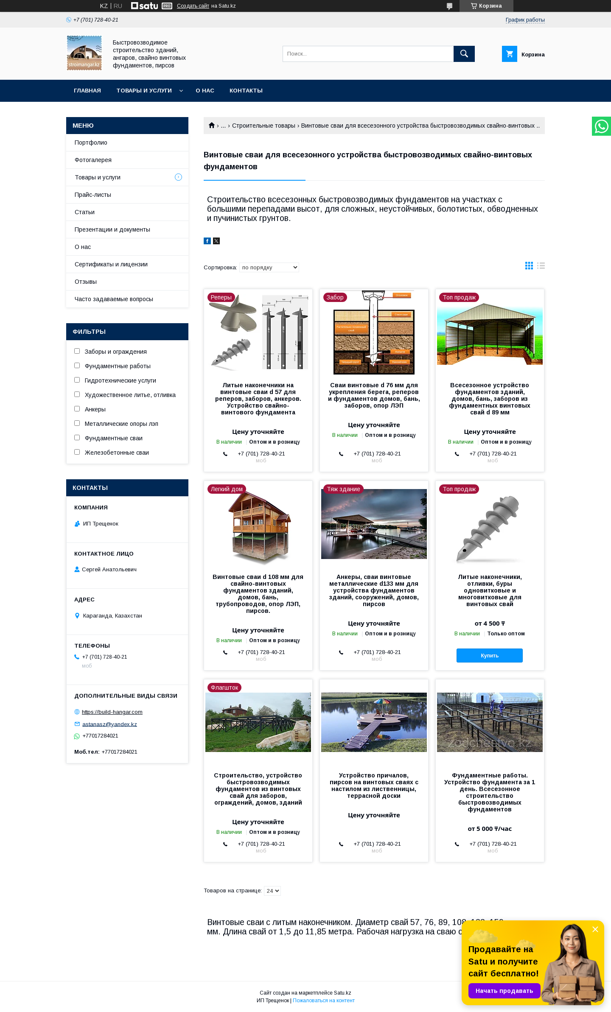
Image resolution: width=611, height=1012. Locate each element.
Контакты (246, 90)
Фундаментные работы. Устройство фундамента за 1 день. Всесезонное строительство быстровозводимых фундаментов (489, 792)
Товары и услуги (144, 90)
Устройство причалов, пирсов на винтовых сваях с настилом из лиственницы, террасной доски (374, 785)
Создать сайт (193, 6)
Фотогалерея (93, 160)
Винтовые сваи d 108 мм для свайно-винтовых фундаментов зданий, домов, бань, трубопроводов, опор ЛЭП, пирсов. (258, 593)
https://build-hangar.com (112, 712)
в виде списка (541, 268)
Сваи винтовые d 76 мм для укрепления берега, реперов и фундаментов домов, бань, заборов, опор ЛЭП (374, 395)
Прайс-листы (93, 194)
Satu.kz (342, 993)
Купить (490, 656)
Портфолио (91, 142)
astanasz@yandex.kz (109, 724)
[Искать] (464, 54)
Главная (87, 90)
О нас (205, 90)
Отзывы (86, 281)
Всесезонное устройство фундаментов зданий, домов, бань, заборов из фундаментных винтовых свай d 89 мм (489, 399)
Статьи (85, 212)
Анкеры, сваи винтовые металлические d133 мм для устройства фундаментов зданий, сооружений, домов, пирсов (374, 590)
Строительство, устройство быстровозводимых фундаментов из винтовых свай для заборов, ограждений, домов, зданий (258, 789)
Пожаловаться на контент (324, 1001)
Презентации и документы (112, 229)
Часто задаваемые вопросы (114, 299)
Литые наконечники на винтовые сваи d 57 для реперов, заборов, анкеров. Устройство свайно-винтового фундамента (258, 399)
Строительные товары (263, 125)
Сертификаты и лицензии (111, 264)
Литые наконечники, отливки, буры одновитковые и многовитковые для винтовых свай (490, 590)
